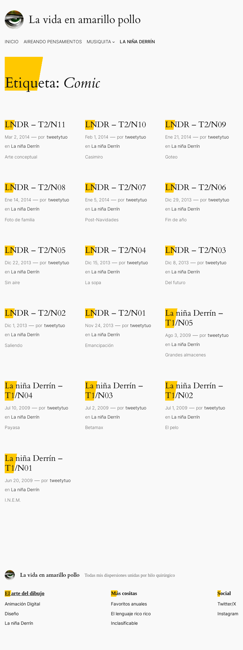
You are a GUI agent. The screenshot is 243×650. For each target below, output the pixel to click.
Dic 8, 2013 (177, 262)
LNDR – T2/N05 (35, 250)
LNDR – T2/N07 (115, 188)
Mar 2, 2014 (17, 137)
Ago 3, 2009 (178, 335)
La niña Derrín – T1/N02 (194, 391)
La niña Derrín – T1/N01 (33, 463)
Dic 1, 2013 (16, 325)
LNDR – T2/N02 (35, 313)
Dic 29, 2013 (178, 199)
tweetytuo (57, 137)
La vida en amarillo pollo (85, 19)
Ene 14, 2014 (18, 199)
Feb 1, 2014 (96, 137)
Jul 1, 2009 (176, 407)
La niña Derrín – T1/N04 (33, 391)
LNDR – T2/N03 (195, 250)
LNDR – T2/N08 (35, 188)
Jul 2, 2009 (97, 407)
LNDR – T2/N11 (35, 125)
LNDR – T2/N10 (115, 125)
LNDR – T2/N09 (195, 125)
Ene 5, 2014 (97, 199)
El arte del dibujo (24, 593)
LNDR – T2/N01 (115, 313)
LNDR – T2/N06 (195, 188)
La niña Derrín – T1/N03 (114, 391)
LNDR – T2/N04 (115, 250)
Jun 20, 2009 (19, 480)
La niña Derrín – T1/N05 (194, 318)
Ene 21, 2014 (178, 137)
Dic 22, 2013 (18, 262)
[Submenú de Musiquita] (113, 41)
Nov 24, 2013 (99, 325)
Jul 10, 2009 (17, 407)
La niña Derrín (25, 146)
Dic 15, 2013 (97, 262)
